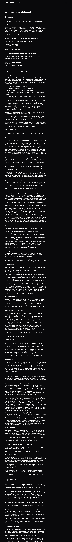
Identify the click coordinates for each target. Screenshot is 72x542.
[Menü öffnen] (66, 3)
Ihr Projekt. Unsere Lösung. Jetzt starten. (55, 2)
